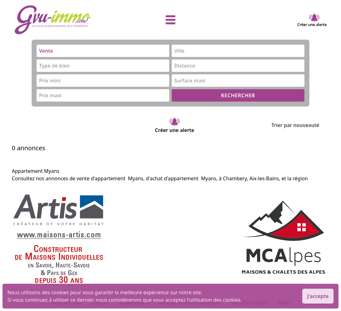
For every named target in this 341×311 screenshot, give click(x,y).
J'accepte (318, 296)
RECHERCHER (238, 95)
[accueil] (66, 20)
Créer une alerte (312, 19)
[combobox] (103, 51)
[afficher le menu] (170, 20)
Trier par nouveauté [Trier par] (300, 125)
